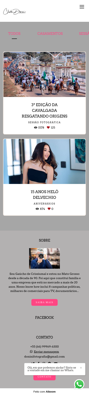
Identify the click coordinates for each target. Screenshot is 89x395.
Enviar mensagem (46, 351)
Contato (44, 376)
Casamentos (50, 34)
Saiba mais (44, 302)
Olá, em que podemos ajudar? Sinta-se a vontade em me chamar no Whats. (51, 369)
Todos (14, 34)
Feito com (44, 391)
